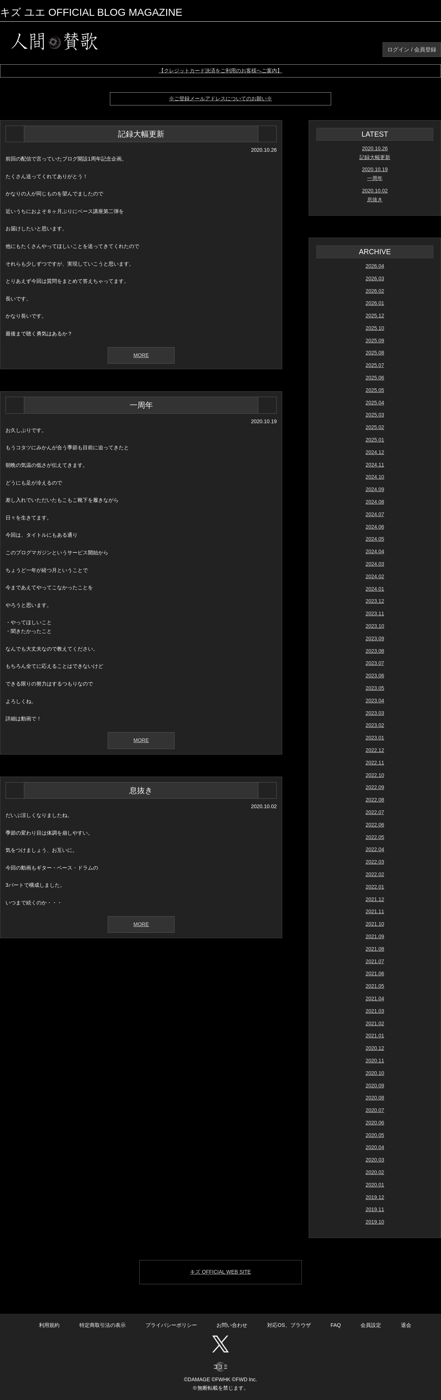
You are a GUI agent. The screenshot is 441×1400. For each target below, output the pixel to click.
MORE (141, 355)
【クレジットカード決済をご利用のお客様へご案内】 (220, 70)
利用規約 (49, 1325)
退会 (406, 1325)
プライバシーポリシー (171, 1325)
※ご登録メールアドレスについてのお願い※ (220, 98)
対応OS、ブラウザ (289, 1325)
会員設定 (371, 1325)
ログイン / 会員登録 (411, 49)
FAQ (335, 1325)
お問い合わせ (231, 1325)
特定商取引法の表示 (102, 1325)
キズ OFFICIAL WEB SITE (220, 1272)
